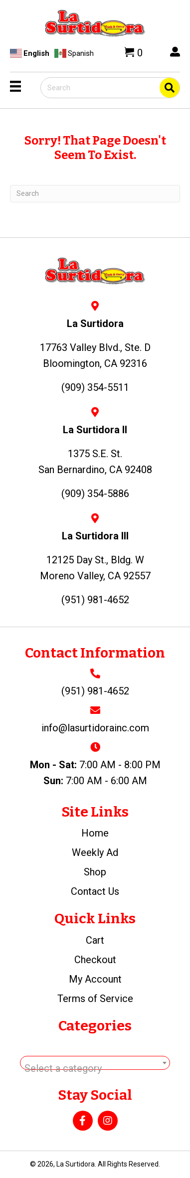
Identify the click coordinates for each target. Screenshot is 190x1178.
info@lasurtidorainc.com (95, 728)
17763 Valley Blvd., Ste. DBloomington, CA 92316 (95, 355)
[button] (83, 1121)
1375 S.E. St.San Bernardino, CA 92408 (95, 462)
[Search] (95, 193)
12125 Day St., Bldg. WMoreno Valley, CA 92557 (95, 568)
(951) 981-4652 (95, 691)
